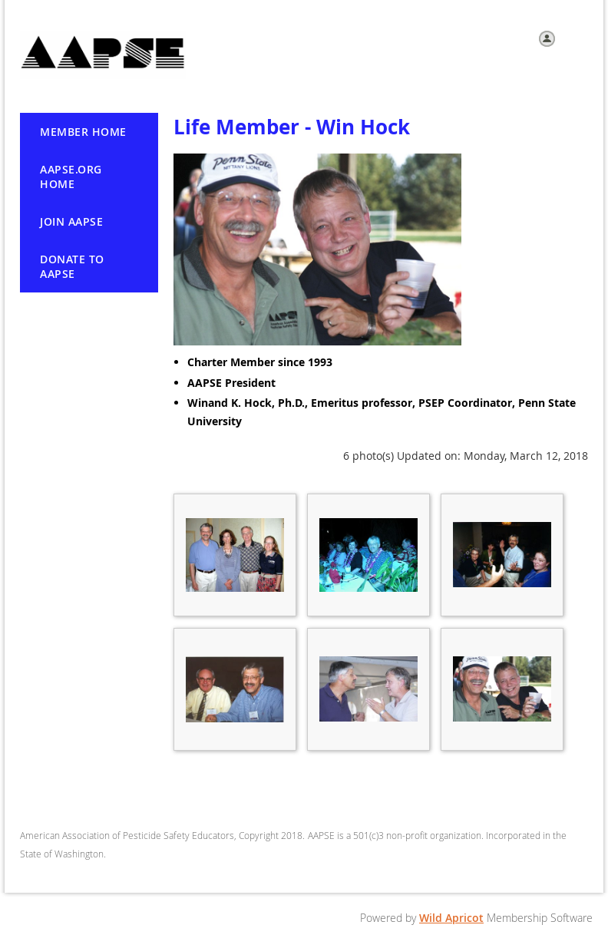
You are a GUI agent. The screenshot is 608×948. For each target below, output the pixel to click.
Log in (574, 38)
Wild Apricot (451, 917)
